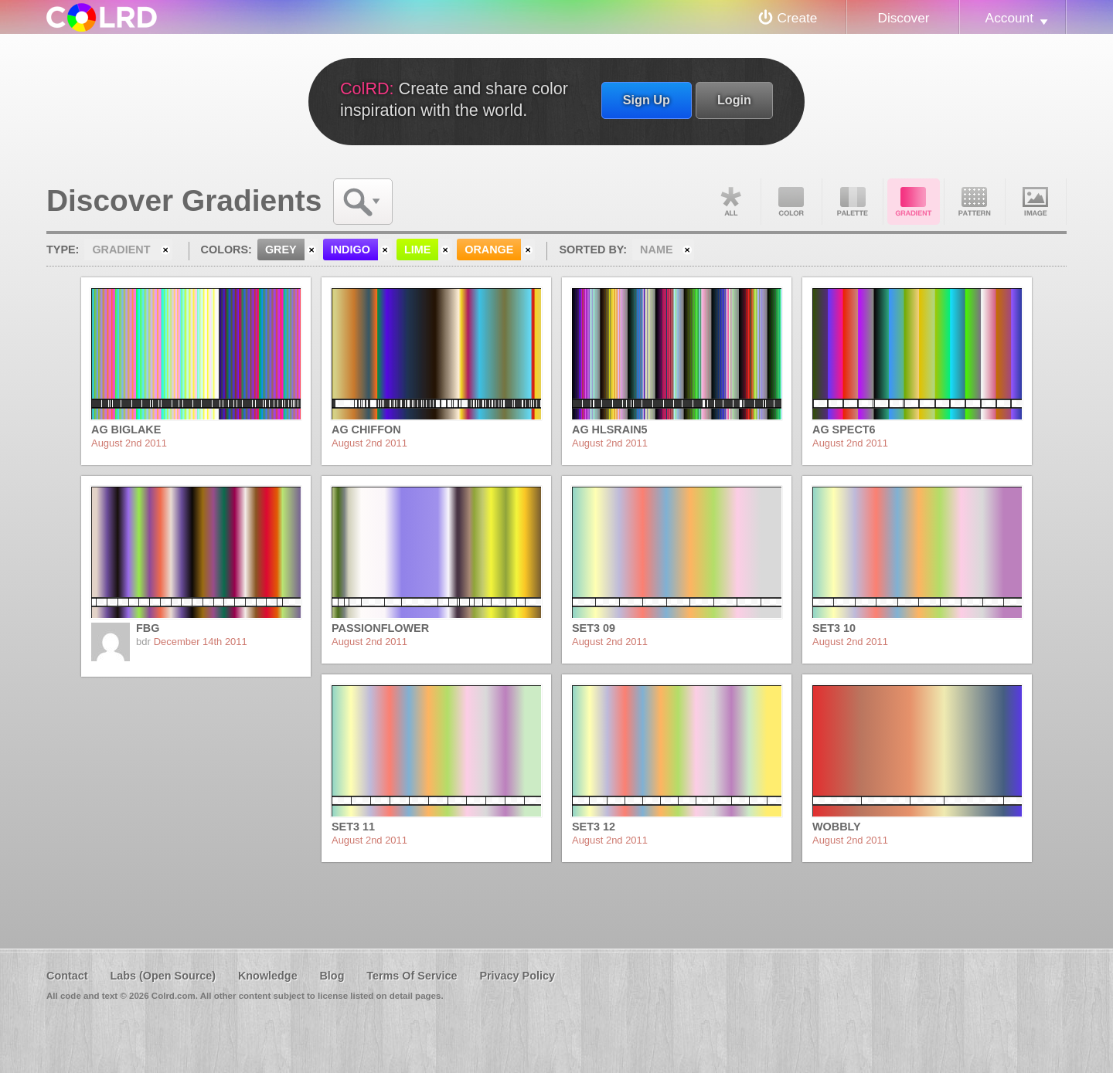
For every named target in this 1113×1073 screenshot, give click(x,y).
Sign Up (646, 100)
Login (734, 100)
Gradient (913, 201)
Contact (67, 975)
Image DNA (1035, 201)
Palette (852, 201)
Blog (331, 975)
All (730, 201)
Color (791, 201)
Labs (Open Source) (163, 975)
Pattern (974, 201)
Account (1009, 17)
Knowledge (268, 975)
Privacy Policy (517, 975)
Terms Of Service (411, 975)
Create (798, 17)
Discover (903, 17)
